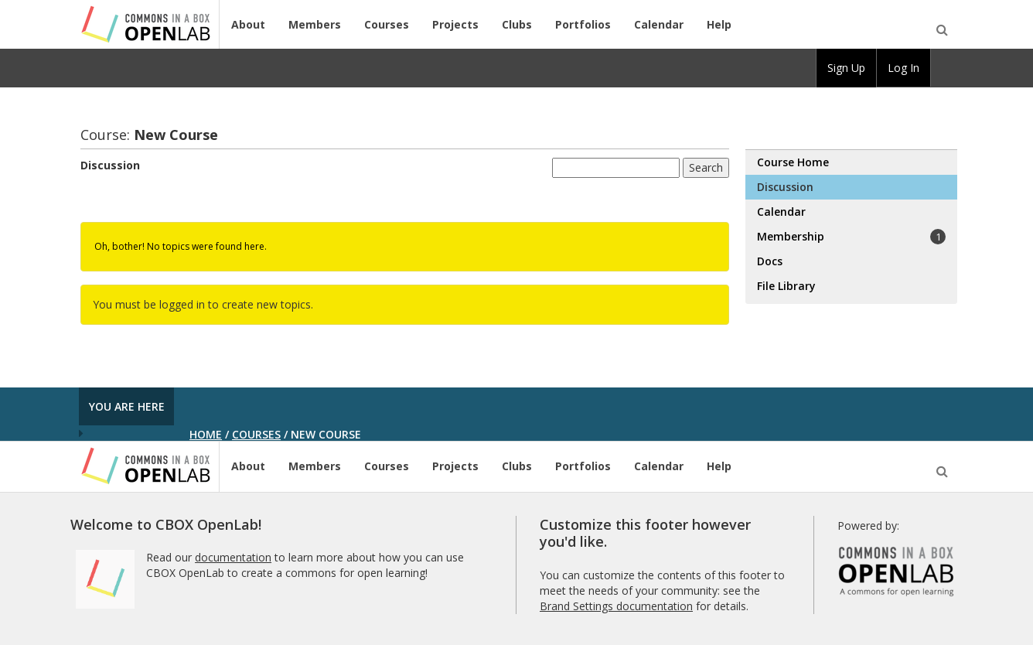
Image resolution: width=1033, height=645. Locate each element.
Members (314, 24)
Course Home (793, 162)
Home (205, 434)
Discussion (110, 165)
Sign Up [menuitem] (846, 67)
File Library (786, 285)
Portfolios (583, 24)
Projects (455, 24)
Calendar (659, 24)
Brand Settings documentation (616, 606)
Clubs (517, 24)
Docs (769, 261)
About (248, 24)
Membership (851, 236)
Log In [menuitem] (903, 67)
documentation (233, 557)
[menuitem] (944, 68)
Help (719, 24)
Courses (386, 24)
